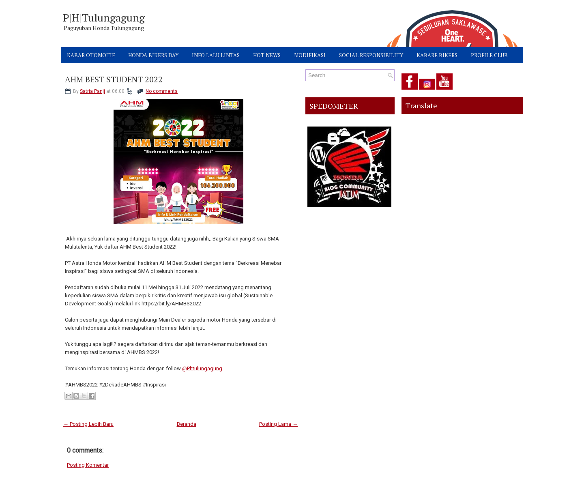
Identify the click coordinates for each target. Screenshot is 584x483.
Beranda (186, 424)
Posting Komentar (88, 465)
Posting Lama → (278, 424)
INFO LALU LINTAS (216, 55)
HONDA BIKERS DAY (153, 55)
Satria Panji (92, 91)
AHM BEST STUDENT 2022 (114, 79)
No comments (162, 91)
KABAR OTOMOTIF (91, 55)
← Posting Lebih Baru (88, 424)
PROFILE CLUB (489, 55)
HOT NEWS (267, 55)
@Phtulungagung (202, 368)
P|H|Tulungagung (104, 17)
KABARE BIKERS (437, 55)
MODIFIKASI (310, 55)
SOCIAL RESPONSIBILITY (371, 55)
